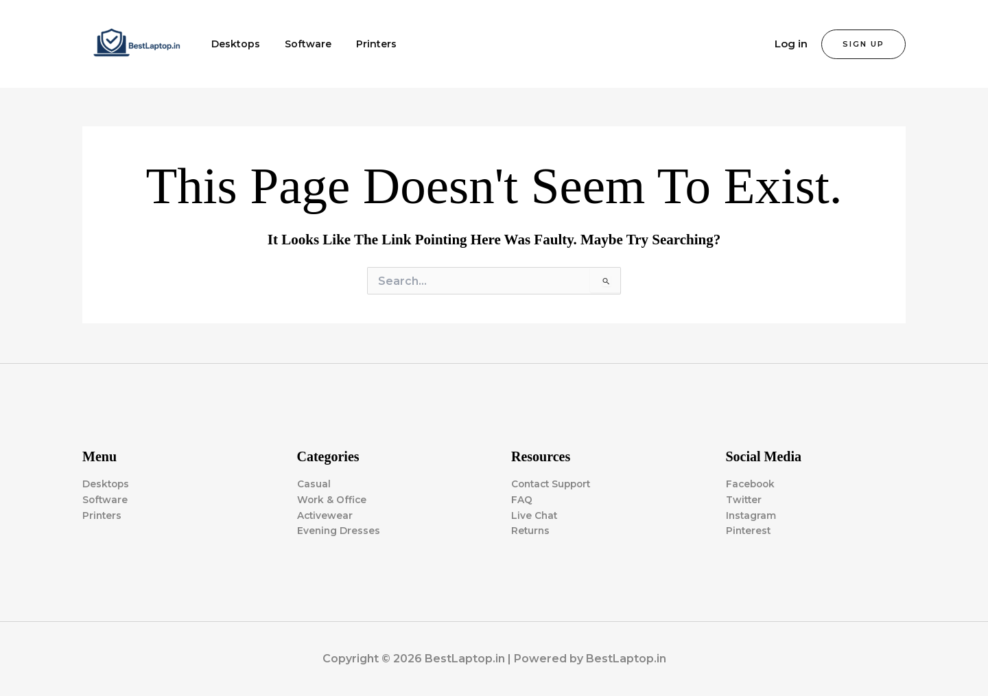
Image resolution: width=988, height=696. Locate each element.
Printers (362, 44)
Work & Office (332, 499)
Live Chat (534, 515)
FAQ (521, 499)
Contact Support (553, 483)
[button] (863, 44)
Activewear (325, 515)
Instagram (751, 515)
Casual (314, 483)
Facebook (751, 483)
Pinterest (749, 530)
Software (300, 44)
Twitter (744, 499)
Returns (531, 530)
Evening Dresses (339, 530)
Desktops (233, 44)
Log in (791, 43)
